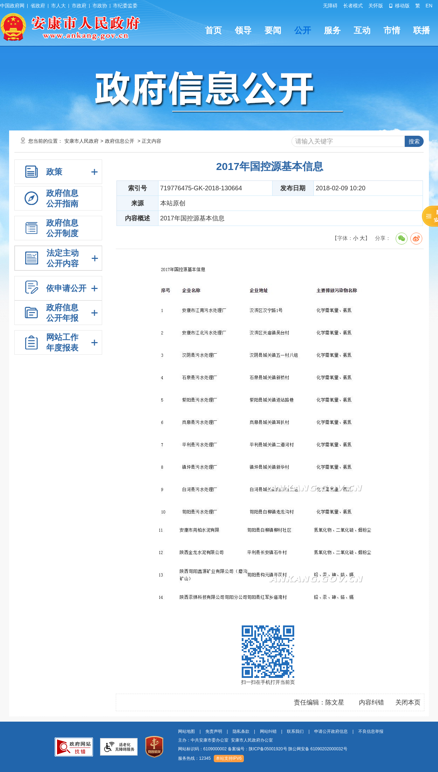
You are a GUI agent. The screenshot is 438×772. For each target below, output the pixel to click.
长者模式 (353, 5)
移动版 (399, 5)
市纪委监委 (125, 5)
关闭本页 (408, 702)
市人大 (58, 5)
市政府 (79, 5)
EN (429, 5)
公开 (302, 30)
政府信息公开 (119, 141)
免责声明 (213, 731)
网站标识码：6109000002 (262, 748)
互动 (362, 30)
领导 (243, 30)
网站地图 (186, 731)
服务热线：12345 (194, 758)
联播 (421, 30)
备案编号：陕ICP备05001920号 (257, 748)
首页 (213, 30)
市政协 (99, 5)
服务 (332, 30)
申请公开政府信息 (331, 731)
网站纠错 (268, 731)
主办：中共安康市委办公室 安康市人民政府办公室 (225, 740)
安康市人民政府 (81, 141)
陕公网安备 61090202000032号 (317, 748)
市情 (391, 30)
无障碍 (330, 5)
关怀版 (375, 5)
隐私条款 (241, 731)
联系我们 (295, 731)
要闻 (272, 30)
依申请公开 (66, 288)
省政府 (37, 5)
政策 (54, 171)
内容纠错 (371, 702)
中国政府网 (12, 5)
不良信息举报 (370, 731)
